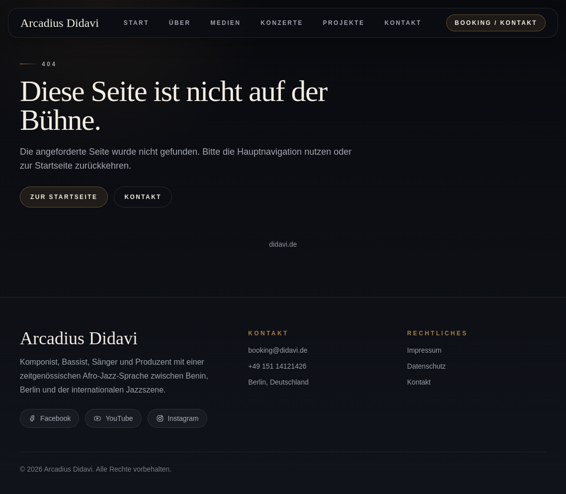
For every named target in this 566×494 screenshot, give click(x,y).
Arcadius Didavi (59, 23)
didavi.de (283, 244)
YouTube (113, 418)
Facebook (49, 418)
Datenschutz (426, 366)
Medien (226, 22)
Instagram (177, 418)
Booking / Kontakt (496, 22)
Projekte (344, 22)
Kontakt (403, 22)
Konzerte (282, 22)
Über (180, 22)
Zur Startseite (63, 197)
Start (136, 22)
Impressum (424, 350)
